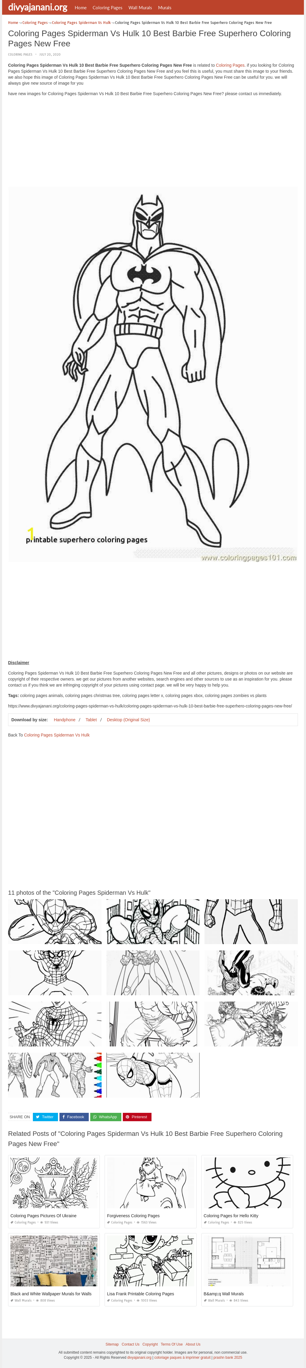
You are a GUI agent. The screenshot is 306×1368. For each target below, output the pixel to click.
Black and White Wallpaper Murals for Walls (50, 1293)
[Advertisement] (153, 143)
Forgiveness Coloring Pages (133, 1215)
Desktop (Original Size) (128, 719)
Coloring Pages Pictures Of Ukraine (43, 1215)
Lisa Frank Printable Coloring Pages (140, 1293)
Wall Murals (140, 7)
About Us (193, 1344)
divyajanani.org (37, 6)
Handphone (64, 719)
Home (81, 7)
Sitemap (112, 1344)
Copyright (150, 1344)
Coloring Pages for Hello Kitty (231, 1215)
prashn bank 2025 (227, 1357)
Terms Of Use (172, 1344)
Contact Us (130, 1344)
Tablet (91, 719)
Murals (165, 7)
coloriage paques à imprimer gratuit (182, 1357)
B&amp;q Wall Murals (224, 1293)
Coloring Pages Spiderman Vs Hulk (56, 735)
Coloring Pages (108, 7)
